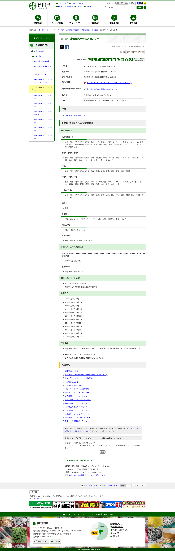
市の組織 (56, 541)
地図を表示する (77, 115)
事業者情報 (114, 23)
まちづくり (116, 533)
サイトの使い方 (97, 514)
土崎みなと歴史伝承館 (73, 385)
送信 (102, 452)
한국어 (88, 6)
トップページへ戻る (109, 485)
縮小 (117, 3)
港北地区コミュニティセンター (77, 407)
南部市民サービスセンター (43, 105)
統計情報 (115, 536)
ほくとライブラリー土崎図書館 (77, 389)
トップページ (43, 30)
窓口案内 (38, 23)
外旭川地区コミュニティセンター (78, 400)
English (60, 6)
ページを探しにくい (106, 446)
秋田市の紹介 (117, 527)
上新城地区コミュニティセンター (78, 414)
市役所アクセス (42, 541)
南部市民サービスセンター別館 (43, 113)
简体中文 (70, 6)
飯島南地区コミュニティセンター (78, 418)
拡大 (126, 3)
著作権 (67, 514)
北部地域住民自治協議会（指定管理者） (86, 375)
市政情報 (133, 23)
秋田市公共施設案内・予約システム (78, 421)
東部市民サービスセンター (43, 121)
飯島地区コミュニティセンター (77, 392)
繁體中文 (79, 6)
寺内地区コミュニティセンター (77, 396)
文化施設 (95, 30)
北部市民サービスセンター (75, 371)
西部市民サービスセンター (43, 96)
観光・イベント (76, 23)
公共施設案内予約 (72, 30)
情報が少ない (123, 446)
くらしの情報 (57, 23)
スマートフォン (138, 485)
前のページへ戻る (90, 485)
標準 (121, 3)
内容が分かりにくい (87, 446)
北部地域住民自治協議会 (102, 89)
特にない (72, 446)
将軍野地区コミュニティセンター (78, 403)
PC (128, 485)
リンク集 (109, 514)
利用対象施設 (85, 30)
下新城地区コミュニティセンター (78, 410)
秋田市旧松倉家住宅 (41, 61)
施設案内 (95, 23)
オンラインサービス (57, 30)
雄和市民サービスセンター (43, 137)
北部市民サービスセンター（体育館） (79, 378)
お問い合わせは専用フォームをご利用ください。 (87, 475)
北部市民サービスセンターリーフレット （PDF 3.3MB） (109, 83)
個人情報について (80, 514)
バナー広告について (38, 498)
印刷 (120, 52)
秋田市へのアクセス (120, 530)
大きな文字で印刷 (134, 52)
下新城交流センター (72, 382)
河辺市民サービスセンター (43, 129)
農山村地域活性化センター (43, 67)
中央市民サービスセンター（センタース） (43, 81)
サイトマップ (63, 3)
